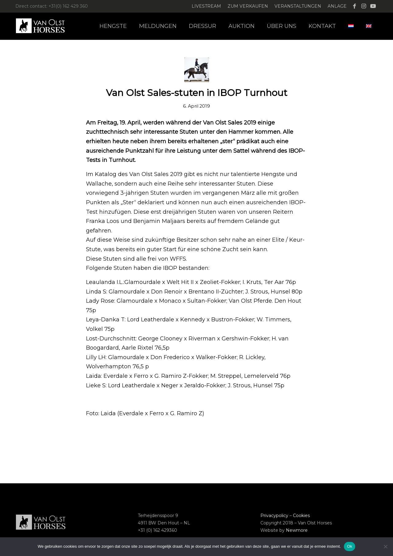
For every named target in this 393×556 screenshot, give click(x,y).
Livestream (206, 6)
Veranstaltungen (297, 6)
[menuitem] (206, 6)
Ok (349, 546)
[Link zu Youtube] (373, 6)
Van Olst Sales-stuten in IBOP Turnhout (196, 92)
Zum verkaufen (248, 6)
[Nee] (385, 546)
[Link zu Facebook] (354, 6)
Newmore (297, 530)
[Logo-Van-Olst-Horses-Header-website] (44, 26)
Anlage (337, 6)
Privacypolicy (274, 515)
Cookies (301, 515)
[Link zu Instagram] (363, 6)
